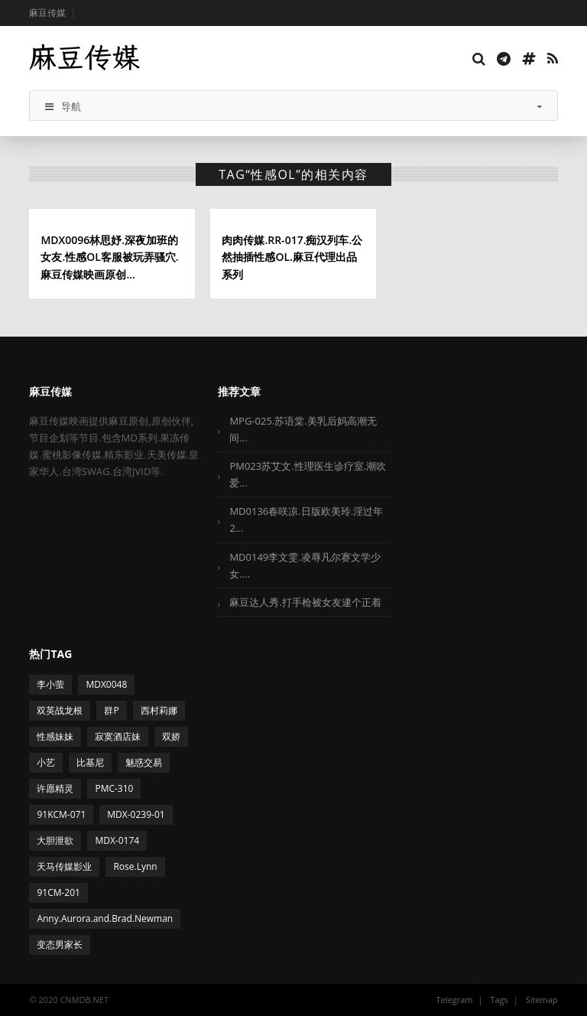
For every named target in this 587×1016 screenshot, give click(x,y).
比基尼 (90, 762)
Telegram (454, 999)
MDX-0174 (117, 840)
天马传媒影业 (64, 866)
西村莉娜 (159, 710)
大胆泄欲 (55, 840)
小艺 (46, 762)
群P (111, 710)
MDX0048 (106, 684)
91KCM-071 (61, 814)
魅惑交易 (143, 762)
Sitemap (542, 999)
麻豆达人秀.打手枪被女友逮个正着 (305, 602)
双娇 (171, 736)
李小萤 (50, 684)
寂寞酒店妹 (118, 736)
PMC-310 (114, 788)
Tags (499, 999)
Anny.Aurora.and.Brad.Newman (105, 918)
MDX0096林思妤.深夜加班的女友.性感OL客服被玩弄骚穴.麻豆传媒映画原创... (109, 257)
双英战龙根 (60, 710)
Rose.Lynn (135, 866)
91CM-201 (58, 892)
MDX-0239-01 (135, 814)
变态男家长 (60, 944)
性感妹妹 (55, 736)
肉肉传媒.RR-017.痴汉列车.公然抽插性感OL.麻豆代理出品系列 (292, 257)
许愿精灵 (55, 788)
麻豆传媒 (47, 12)
